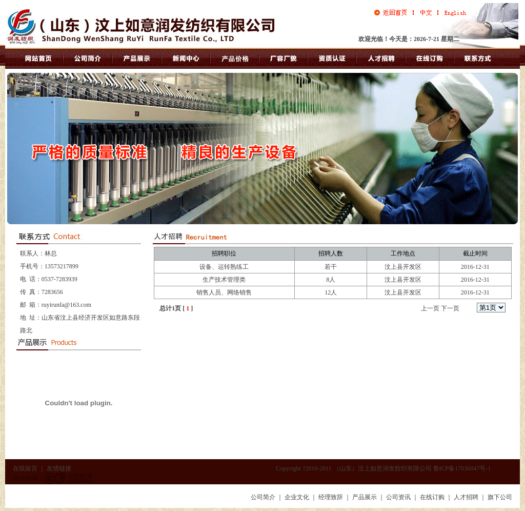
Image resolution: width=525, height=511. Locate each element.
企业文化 (297, 497)
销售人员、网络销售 (224, 292)
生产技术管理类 (224, 279)
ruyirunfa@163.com (66, 304)
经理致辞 (330, 497)
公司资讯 (398, 497)
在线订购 (432, 497)
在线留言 (25, 468)
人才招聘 (466, 497)
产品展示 (364, 497)
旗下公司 (500, 497)
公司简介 (263, 497)
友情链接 (59, 468)
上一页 (430, 308)
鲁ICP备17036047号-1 (462, 468)
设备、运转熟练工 (224, 266)
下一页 (450, 308)
